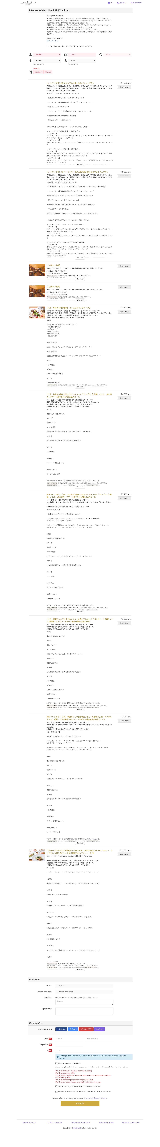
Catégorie (36, 68)
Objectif (49, 986)
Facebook (61, 1029)
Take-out (47, 72)
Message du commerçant (55, 15)
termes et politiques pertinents (96, 1098)
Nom (48, 1039)
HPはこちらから (52, 41)
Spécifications (47, 1009)
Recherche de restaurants (130, 1122)
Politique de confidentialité (80, 1122)
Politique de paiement (106, 1122)
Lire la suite (80, 164)
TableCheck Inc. (77, 1128)
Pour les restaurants (29, 1122)
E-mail (48, 1050)
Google (73, 1029)
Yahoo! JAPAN (86, 1029)
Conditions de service (54, 1122)
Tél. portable (46, 1045)
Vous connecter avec (45, 1029)
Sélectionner (125, 87)
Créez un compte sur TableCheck (68, 1063)
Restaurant (37, 72)
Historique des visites (44, 992)
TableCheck (99, 1029)
